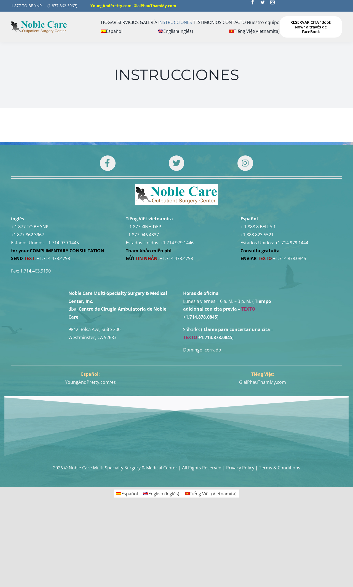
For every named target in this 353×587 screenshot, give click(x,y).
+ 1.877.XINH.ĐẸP (143, 227)
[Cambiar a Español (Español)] (127, 494)
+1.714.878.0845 (289, 258)
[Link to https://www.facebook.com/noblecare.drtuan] (107, 163)
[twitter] (262, 2)
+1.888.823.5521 (257, 235)
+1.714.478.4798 (53, 258)
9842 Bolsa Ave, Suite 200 (94, 329)
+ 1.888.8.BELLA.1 (258, 227)
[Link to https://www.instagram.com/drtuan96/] (245, 163)
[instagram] (272, 2)
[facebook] (252, 2)
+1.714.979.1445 (62, 243)
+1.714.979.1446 (177, 243)
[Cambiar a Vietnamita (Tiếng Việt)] (254, 31)
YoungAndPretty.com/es (90, 382)
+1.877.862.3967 (27, 235)
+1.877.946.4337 (142, 235)
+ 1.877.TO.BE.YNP (30, 227)
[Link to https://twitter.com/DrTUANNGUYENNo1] (176, 163)
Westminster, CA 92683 (92, 337)
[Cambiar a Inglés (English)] (175, 31)
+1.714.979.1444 (291, 243)
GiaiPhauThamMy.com (262, 382)
